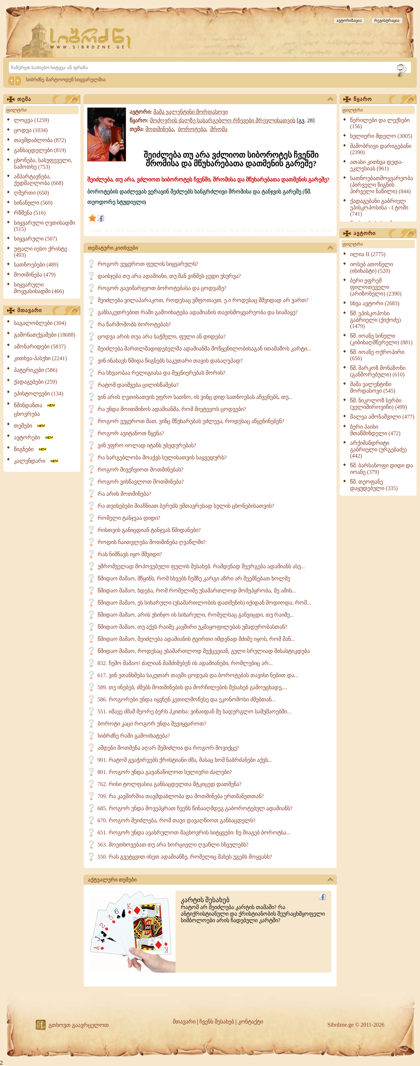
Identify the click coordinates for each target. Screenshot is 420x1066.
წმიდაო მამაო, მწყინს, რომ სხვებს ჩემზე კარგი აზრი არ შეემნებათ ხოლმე (194, 578)
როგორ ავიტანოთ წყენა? (131, 433)
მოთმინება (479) (35, 275)
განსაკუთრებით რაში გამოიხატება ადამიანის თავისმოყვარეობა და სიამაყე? (198, 312)
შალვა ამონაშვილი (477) (382, 417)
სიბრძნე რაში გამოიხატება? (134, 736)
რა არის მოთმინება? (124, 494)
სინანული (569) (33, 203)
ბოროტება (192, 129)
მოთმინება (159, 129)
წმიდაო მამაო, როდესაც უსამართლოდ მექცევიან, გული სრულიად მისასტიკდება (204, 651)
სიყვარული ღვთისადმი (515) (44, 226)
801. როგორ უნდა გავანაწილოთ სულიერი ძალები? (165, 772)
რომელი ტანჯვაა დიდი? (129, 518)
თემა (47, 99)
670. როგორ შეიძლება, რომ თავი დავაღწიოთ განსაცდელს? (177, 820)
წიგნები (30, 449)
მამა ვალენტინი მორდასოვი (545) (372, 387)
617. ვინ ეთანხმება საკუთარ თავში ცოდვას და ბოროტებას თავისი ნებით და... (198, 675)
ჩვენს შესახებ (216, 1022)
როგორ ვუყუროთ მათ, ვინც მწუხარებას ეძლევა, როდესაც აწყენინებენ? (191, 421)
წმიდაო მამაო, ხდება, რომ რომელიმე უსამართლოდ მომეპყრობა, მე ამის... (197, 590)
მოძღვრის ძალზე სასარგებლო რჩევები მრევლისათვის (222, 120)
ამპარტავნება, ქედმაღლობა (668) (38, 180)
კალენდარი (36, 461)
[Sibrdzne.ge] (91, 38)
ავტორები (34, 437)
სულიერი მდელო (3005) (381, 136)
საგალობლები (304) (40, 323)
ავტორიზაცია (349, 20)
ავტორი (384, 234)
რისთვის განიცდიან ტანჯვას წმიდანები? (149, 530)
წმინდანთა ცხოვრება (35, 409)
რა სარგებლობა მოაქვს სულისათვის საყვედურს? (162, 457)
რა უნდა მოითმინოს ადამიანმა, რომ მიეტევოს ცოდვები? (172, 409)
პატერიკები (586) (35, 370)
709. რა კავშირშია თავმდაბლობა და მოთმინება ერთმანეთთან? (181, 796)
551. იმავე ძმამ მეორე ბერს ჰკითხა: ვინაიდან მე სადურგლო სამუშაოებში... (194, 711)
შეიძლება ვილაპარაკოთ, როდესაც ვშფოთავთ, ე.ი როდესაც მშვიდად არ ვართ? (203, 300)
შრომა (218, 129)
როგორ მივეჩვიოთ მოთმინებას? (141, 470)
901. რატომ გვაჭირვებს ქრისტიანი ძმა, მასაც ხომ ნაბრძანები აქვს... (185, 760)
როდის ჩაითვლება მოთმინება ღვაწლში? (152, 542)
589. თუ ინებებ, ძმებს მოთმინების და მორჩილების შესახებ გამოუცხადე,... (192, 687)
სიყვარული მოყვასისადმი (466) (39, 288)
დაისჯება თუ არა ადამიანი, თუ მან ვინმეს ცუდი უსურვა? (169, 276)
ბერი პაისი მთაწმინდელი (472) (375, 430)
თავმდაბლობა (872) (40, 140)
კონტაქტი (250, 1022)
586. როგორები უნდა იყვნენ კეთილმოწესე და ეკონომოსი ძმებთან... (187, 699)
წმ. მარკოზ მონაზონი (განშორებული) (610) (377, 371)
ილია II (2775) (367, 254)
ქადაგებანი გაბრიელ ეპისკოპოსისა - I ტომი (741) (379, 207)
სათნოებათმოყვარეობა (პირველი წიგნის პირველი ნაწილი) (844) (381, 184)
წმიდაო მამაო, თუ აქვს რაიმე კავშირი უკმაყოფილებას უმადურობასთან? (192, 627)
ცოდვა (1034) (31, 130)
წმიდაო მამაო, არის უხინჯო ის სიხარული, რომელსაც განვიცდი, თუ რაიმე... (196, 615)
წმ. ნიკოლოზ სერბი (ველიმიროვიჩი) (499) (378, 404)
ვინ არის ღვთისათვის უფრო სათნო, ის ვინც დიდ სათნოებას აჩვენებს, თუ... (195, 397)
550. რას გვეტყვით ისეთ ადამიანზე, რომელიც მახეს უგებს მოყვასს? (185, 857)
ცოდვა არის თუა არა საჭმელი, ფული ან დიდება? (162, 336)
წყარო (384, 99)
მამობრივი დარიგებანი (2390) (380, 149)
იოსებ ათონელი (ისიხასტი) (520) (371, 267)
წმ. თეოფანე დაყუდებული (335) (374, 485)
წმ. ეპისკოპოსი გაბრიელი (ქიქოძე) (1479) (375, 319)
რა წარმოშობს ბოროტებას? (134, 324)
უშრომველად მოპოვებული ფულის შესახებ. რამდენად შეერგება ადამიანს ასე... (201, 566)
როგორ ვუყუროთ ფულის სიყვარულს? (148, 264)
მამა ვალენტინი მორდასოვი (190, 112)
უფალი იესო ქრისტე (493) (40, 252)
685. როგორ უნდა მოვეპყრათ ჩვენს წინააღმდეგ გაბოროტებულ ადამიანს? (195, 808)
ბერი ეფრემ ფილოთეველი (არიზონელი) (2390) (375, 287)
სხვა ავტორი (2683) (375, 303)
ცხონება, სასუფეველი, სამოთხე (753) (43, 163)
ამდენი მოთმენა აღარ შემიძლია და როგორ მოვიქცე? (168, 748)
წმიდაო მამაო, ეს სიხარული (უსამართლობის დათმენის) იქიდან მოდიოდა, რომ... (204, 603)
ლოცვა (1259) (31, 120)
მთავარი (47, 311)
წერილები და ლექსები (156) (380, 123)
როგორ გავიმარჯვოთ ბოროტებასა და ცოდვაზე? (162, 288)
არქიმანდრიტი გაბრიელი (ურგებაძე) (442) (378, 449)
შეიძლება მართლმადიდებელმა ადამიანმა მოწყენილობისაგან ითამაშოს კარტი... (204, 349)
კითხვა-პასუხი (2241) (40, 358)
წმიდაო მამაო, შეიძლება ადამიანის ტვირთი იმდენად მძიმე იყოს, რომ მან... (196, 639)
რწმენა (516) (30, 213)
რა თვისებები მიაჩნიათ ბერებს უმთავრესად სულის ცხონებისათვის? (186, 506)
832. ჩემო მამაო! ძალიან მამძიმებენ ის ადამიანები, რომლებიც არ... (185, 663)
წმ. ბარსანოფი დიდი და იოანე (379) (381, 468)
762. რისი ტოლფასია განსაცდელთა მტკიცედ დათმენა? (170, 784)
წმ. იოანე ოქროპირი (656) (377, 355)
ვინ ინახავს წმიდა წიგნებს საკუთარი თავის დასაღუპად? (170, 361)
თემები (30, 426)
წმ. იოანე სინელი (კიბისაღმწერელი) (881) (381, 339)
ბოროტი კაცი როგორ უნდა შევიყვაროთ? (152, 724)
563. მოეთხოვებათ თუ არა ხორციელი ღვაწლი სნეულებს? (173, 845)
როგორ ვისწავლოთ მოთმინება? (141, 482)
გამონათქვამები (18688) (44, 335)
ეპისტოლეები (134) (38, 393)
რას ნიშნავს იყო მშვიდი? (130, 554)
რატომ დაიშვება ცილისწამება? (138, 385)
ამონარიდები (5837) (40, 346)
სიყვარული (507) (35, 239)
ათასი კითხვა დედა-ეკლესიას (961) (376, 165)
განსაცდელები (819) (40, 150)
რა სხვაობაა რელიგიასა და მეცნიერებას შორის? (161, 373)
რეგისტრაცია (387, 20)
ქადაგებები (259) (35, 382)
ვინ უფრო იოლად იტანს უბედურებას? (147, 445)
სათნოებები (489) (36, 265)
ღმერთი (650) (31, 193)
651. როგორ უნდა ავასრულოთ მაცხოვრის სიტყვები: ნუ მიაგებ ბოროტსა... (194, 832)
